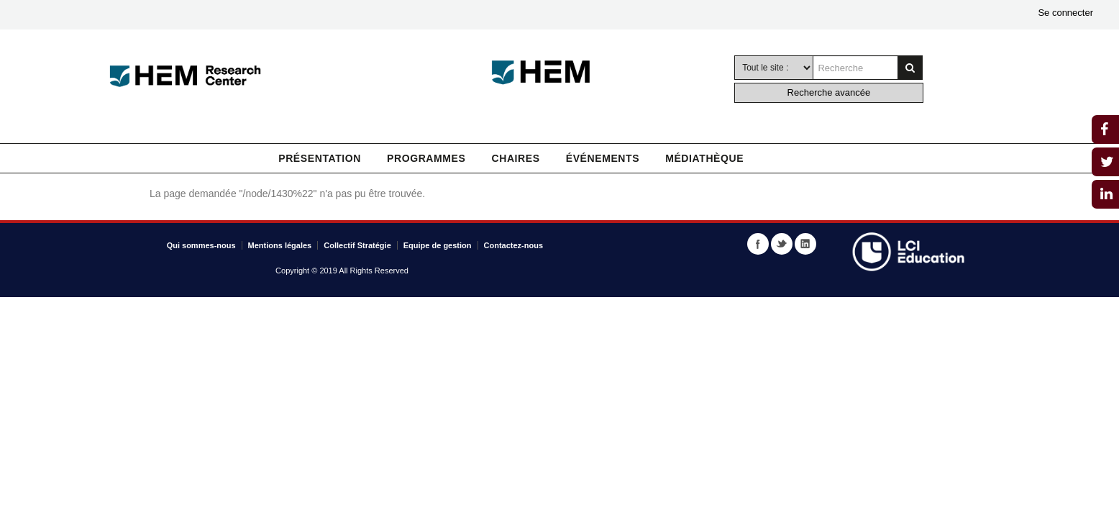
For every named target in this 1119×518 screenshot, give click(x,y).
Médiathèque (704, 158)
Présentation (319, 158)
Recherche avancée (829, 92)
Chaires (515, 158)
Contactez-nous (514, 245)
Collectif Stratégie (357, 245)
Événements (602, 158)
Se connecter (1065, 12)
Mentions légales (280, 245)
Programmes (426, 158)
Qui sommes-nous (201, 245)
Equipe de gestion (437, 245)
